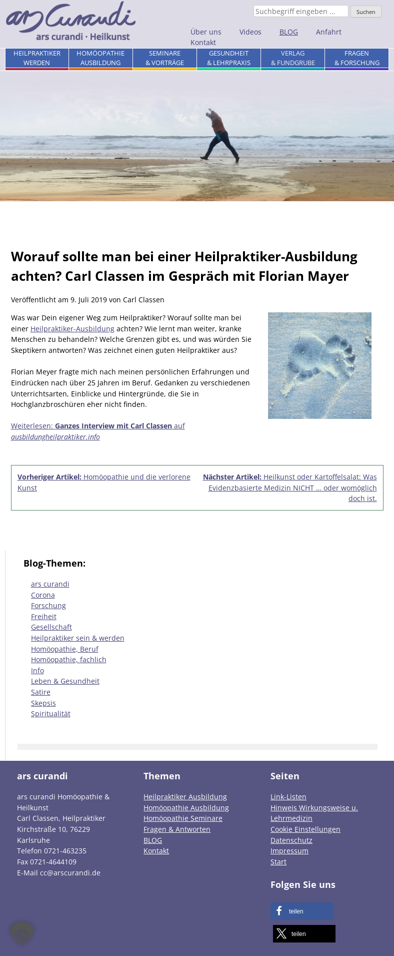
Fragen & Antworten (177, 829)
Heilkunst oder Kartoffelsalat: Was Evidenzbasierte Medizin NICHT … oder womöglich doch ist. (290, 487)
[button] (301, 911)
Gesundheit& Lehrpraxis (228, 58)
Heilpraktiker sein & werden (77, 638)
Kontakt (203, 42)
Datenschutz (291, 840)
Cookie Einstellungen (305, 829)
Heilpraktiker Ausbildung (185, 796)
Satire (40, 692)
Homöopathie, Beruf (64, 649)
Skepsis (43, 703)
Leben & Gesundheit (65, 681)
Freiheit (43, 616)
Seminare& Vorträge (165, 58)
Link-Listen (288, 796)
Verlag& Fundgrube (293, 58)
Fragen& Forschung (357, 58)
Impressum (289, 850)
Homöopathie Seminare (183, 818)
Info (37, 670)
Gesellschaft (51, 627)
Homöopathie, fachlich (68, 659)
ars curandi (50, 584)
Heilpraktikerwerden (37, 58)
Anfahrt (329, 32)
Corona (43, 595)
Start (278, 861)
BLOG (289, 32)
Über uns (206, 32)
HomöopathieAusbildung (100, 58)
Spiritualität (50, 713)
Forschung (48, 605)
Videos (251, 32)
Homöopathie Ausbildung (186, 807)
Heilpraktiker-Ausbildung (72, 328)
